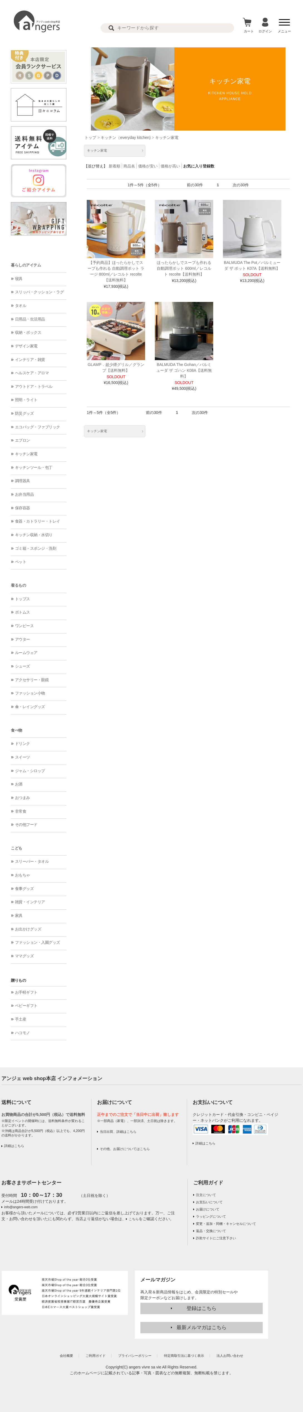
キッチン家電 (26, 454)
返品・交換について (211, 1231)
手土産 (20, 1019)
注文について (206, 1195)
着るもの (18, 585)
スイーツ (22, 757)
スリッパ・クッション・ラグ (39, 292)
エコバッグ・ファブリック (37, 427)
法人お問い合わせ (230, 1356)
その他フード (26, 824)
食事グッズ (24, 889)
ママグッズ (24, 956)
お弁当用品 (24, 494)
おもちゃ (22, 875)
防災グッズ (24, 413)
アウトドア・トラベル (34, 386)
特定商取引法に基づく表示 (184, 1356)
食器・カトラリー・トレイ (37, 521)
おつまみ (22, 798)
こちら (134, 1219)
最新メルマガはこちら (202, 1327)
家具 (19, 915)
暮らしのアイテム (26, 265)
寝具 (19, 279)
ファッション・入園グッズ (37, 942)
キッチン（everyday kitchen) (126, 137)
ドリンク (22, 744)
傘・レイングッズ (30, 707)
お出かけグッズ (28, 929)
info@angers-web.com (21, 1207)
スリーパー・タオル (32, 861)
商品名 (129, 166)
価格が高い (170, 166)
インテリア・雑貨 (30, 360)
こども (16, 848)
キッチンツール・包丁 (34, 467)
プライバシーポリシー (135, 1356)
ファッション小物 (30, 693)
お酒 (19, 784)
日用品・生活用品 (30, 319)
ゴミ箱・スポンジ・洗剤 (35, 548)
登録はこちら (202, 1308)
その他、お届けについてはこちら (125, 1149)
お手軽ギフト (26, 992)
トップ (90, 137)
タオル (20, 305)
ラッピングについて (211, 1216)
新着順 (114, 166)
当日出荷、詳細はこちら (118, 1132)
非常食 (20, 811)
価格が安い (148, 166)
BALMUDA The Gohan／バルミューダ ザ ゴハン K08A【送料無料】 (184, 370)
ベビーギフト (26, 1006)
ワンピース (24, 626)
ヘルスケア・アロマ (32, 373)
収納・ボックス (28, 332)
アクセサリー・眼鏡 (32, 680)
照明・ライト (26, 400)
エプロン (22, 440)
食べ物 (16, 730)
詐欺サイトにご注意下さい (216, 1238)
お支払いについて (209, 1202)
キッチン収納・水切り (34, 535)
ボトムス (22, 612)
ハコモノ (22, 1033)
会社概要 (66, 1356)
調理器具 (22, 481)
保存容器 (22, 508)
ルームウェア (26, 653)
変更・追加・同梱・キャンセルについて (226, 1224)
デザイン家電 (26, 346)
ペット (20, 562)
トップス (22, 599)
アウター (22, 639)
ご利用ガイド (208, 1182)
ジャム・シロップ (30, 771)
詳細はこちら (14, 1146)
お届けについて (207, 1209)
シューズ (22, 666)
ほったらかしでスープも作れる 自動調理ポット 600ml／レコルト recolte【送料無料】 (184, 268)
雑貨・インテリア (30, 902)
